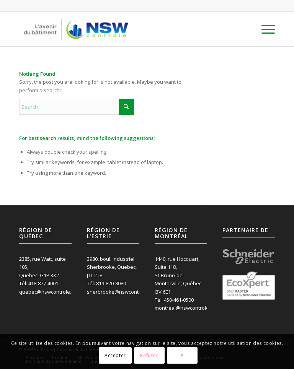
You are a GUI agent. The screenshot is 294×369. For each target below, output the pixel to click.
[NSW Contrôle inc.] (76, 29)
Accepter (115, 355)
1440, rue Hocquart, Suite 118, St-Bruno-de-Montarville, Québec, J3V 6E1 (179, 275)
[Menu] (264, 29)
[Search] (76, 107)
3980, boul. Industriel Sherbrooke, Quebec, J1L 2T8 (112, 267)
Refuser (149, 355)
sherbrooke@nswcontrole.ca (120, 291)
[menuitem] (264, 29)
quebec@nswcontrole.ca (48, 291)
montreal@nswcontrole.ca (185, 307)
